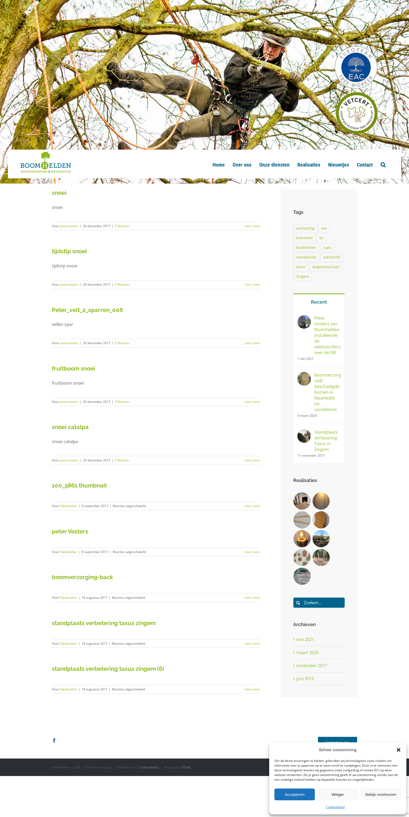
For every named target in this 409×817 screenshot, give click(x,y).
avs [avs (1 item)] (324, 228)
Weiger (338, 794)
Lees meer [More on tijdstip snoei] (252, 284)
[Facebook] (54, 740)
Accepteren (295, 794)
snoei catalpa (70, 427)
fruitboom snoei (73, 368)
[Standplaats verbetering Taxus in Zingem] (304, 433)
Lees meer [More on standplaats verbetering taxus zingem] (252, 643)
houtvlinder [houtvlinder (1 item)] (306, 247)
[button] (398, 750)
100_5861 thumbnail (79, 485)
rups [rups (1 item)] (327, 247)
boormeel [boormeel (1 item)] (304, 237)
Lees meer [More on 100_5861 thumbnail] (252, 506)
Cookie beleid (148, 767)
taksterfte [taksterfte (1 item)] (331, 257)
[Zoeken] (298, 602)
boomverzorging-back (82, 577)
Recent (319, 302)
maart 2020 (307, 652)
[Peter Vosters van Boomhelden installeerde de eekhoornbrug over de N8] (304, 319)
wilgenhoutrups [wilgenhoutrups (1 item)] (326, 266)
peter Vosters (70, 531)
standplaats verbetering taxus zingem (104, 623)
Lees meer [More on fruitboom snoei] (252, 401)
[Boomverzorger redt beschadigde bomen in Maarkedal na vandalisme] (304, 376)
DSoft (186, 767)
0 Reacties (122, 226)
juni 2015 (305, 678)
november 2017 (311, 665)
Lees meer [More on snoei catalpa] (252, 460)
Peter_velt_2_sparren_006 (87, 310)
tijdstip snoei (69, 251)
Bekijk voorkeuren (380, 794)
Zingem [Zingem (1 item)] (302, 276)
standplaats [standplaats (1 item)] (306, 257)
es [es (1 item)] (321, 237)
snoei (59, 192)
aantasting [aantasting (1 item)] (305, 228)
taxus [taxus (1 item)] (300, 266)
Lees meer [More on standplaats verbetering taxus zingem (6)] (252, 689)
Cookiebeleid (335, 807)
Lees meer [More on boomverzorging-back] (252, 597)
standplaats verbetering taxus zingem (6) (108, 668)
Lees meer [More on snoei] (252, 226)
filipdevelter (68, 506)
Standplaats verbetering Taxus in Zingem (326, 440)
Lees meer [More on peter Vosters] (252, 552)
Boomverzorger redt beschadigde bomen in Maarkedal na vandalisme (327, 392)
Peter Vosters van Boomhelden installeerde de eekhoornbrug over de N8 (327, 335)
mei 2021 (305, 639)
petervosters (69, 226)
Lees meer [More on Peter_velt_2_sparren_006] (252, 343)
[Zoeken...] (319, 602)
